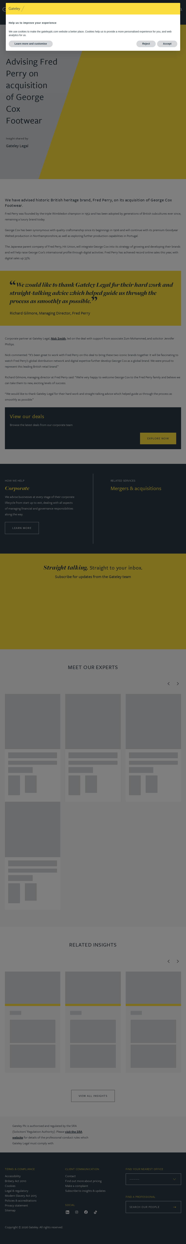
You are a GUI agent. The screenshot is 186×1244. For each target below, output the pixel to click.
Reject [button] (146, 43)
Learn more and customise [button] (31, 43)
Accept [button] (167, 43)
